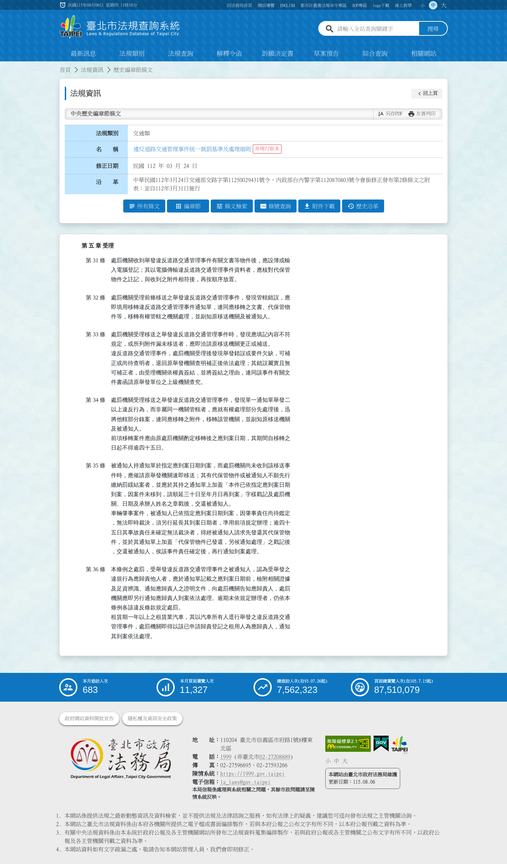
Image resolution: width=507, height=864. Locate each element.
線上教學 (403, 5)
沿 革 (107, 182)
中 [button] (433, 5)
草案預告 (326, 54)
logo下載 (381, 5)
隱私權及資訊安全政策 (152, 718)
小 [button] (423, 5)
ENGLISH (287, 5)
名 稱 (107, 150)
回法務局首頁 (239, 5)
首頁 (65, 70)
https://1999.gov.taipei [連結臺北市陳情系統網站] (252, 773)
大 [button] (443, 5)
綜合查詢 (375, 54)
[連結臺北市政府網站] (399, 745)
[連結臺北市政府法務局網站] (120, 758)
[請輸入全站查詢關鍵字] (376, 29)
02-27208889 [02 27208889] (274, 757)
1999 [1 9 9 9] (225, 757)
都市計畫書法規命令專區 (323, 5)
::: (4, 66)
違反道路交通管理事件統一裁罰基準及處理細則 (192, 149)
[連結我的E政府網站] (381, 744)
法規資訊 (92, 70)
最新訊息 (83, 54)
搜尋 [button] (433, 29)
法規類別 (132, 54)
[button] (426, 94)
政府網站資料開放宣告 (89, 718)
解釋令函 (229, 54)
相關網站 (423, 54)
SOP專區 (359, 5)
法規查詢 (180, 54)
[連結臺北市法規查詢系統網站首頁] (119, 27)
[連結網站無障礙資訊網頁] (348, 744)
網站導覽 (266, 5)
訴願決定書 (277, 54)
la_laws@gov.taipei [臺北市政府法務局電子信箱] (245, 782)
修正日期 (107, 166)
